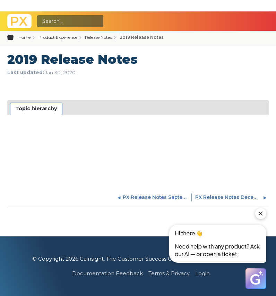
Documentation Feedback (107, 273)
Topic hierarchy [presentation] (36, 108)
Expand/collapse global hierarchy (15, 38)
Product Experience (57, 37)
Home (24, 37)
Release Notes (98, 37)
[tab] (36, 109)
